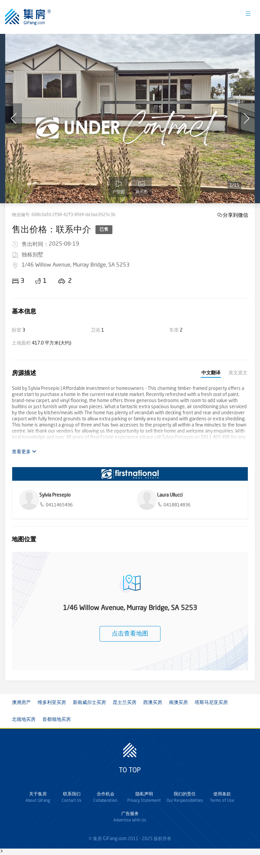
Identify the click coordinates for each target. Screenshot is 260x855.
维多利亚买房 (52, 702)
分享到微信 (235, 214)
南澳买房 (178, 702)
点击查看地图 (130, 634)
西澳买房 (152, 702)
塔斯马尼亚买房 (211, 702)
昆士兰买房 (124, 702)
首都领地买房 (56, 719)
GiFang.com (115, 838)
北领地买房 (24, 719)
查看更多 (24, 451)
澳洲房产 (21, 702)
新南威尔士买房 (89, 702)
